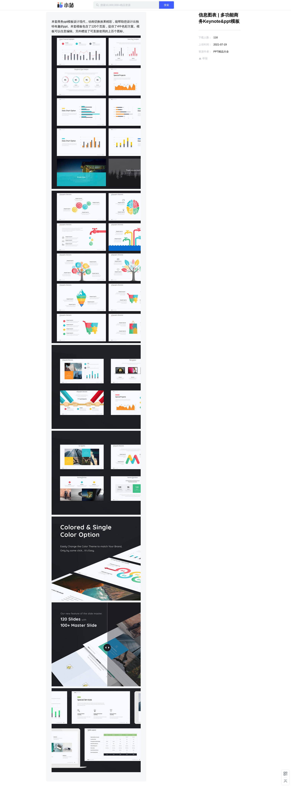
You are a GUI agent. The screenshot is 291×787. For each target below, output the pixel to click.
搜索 (166, 5)
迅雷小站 (65, 5)
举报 (203, 58)
